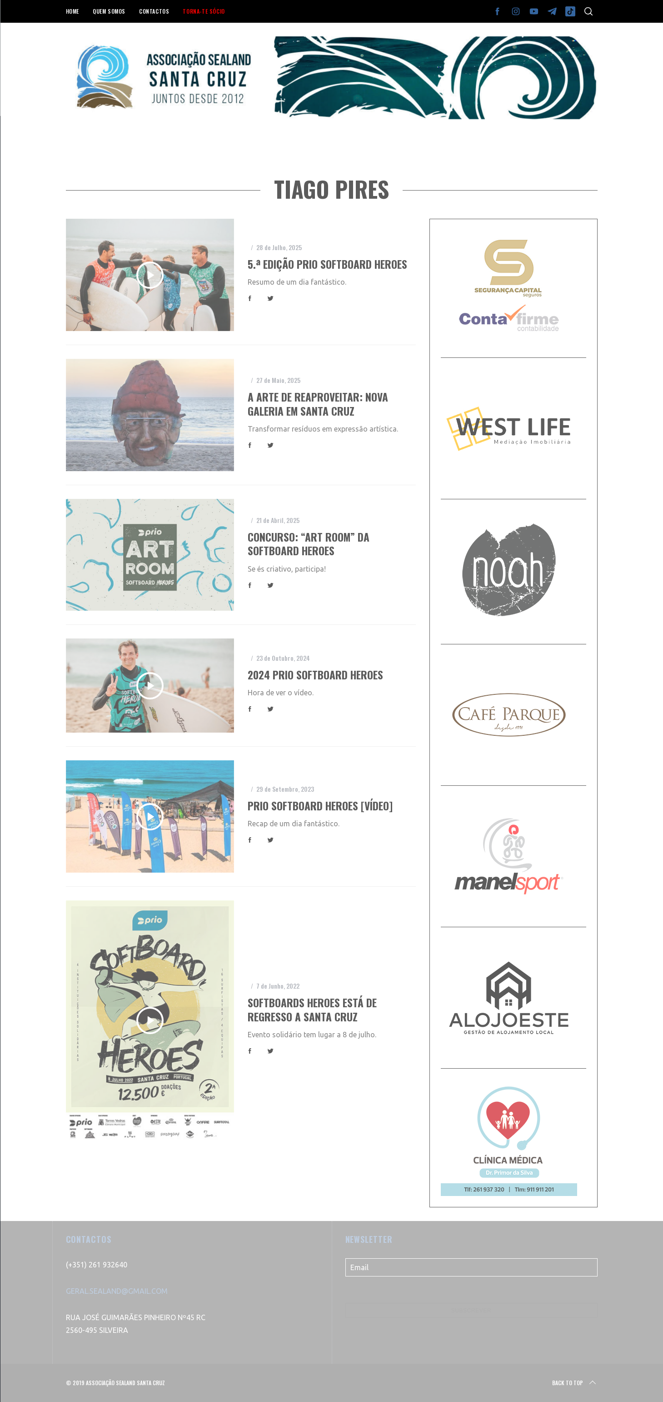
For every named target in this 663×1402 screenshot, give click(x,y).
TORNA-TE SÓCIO (203, 11)
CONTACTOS (154, 11)
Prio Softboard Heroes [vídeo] (320, 806)
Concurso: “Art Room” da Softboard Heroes (308, 543)
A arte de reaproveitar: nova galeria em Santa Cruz (318, 403)
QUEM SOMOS (109, 11)
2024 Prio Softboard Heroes (315, 675)
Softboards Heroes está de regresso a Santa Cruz (312, 1009)
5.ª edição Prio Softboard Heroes (327, 264)
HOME (72, 11)
